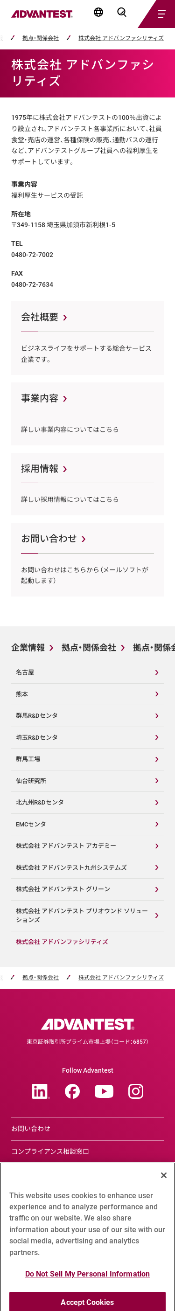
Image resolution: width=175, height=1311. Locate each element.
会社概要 (39, 317)
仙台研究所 (31, 780)
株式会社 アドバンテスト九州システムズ (71, 867)
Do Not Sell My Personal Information (87, 1284)
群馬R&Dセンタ (37, 715)
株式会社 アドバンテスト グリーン (63, 889)
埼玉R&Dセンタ (37, 737)
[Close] (164, 1185)
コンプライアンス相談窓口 (50, 1151)
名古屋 (25, 672)
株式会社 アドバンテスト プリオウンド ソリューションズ (82, 916)
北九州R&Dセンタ (40, 802)
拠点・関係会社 (40, 38)
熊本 (22, 694)
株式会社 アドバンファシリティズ (121, 38)
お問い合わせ (49, 538)
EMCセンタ (31, 824)
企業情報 (28, 647)
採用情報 (39, 468)
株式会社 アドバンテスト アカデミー (66, 845)
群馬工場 (28, 759)
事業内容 (39, 398)
